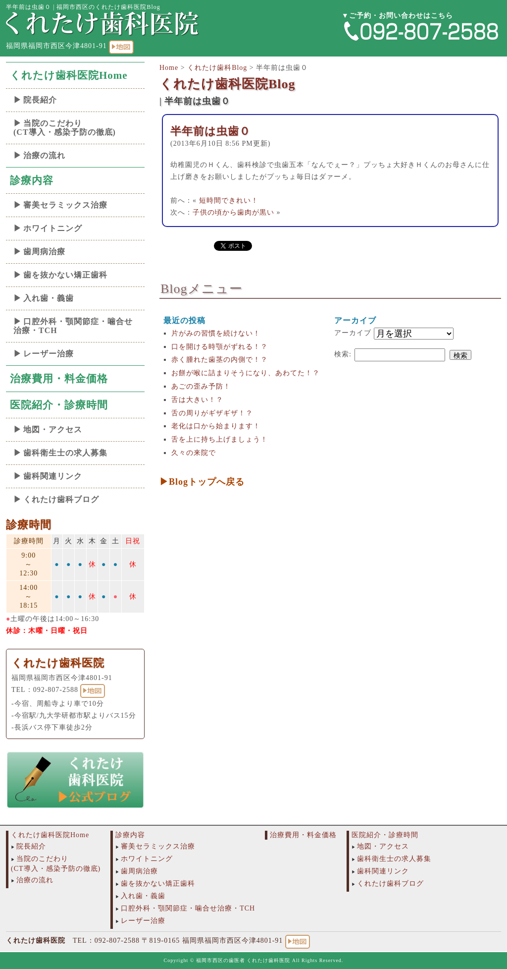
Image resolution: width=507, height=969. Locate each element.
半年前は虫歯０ (210, 131)
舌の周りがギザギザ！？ (212, 413)
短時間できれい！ (228, 200)
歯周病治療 (44, 251)
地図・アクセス (52, 429)
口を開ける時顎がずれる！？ (219, 346)
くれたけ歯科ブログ (61, 499)
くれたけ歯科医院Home (69, 75)
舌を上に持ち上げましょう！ (219, 439)
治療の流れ (44, 155)
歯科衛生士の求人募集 (65, 453)
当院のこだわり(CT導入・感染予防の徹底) (64, 127)
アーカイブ (352, 333)
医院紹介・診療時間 (59, 405)
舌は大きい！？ (197, 399)
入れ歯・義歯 (48, 298)
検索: (343, 354)
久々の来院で (193, 452)
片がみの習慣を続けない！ (215, 333)
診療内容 (31, 180)
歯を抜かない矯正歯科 (65, 275)
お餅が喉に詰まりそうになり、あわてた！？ (245, 373)
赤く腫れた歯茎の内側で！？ (219, 359)
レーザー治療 (48, 353)
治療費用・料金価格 (59, 379)
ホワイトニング (52, 228)
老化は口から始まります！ (215, 426)
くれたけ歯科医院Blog (227, 84)
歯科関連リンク (52, 476)
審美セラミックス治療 (65, 205)
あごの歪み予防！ (201, 386)
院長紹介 (40, 100)
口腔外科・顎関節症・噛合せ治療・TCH (73, 326)
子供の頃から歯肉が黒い (233, 212)
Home (168, 67)
